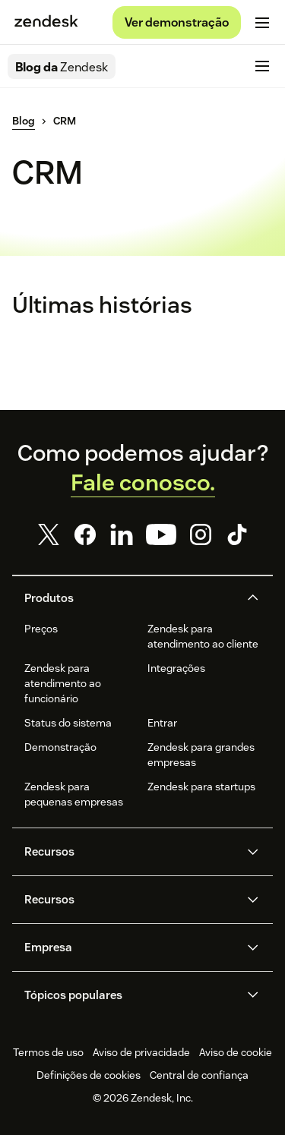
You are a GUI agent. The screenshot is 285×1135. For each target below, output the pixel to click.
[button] (130, 598)
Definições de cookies (88, 1075)
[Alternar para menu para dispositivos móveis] (262, 22)
